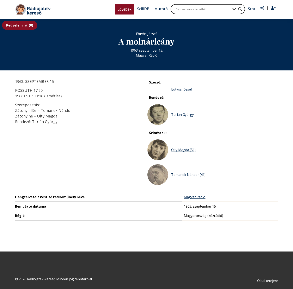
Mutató (161, 8)
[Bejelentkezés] (262, 8)
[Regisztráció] (273, 8)
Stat (251, 8)
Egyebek (124, 9)
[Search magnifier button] (240, 9)
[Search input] (203, 9)
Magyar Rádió (146, 55)
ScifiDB (143, 8)
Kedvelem (19, 25)
